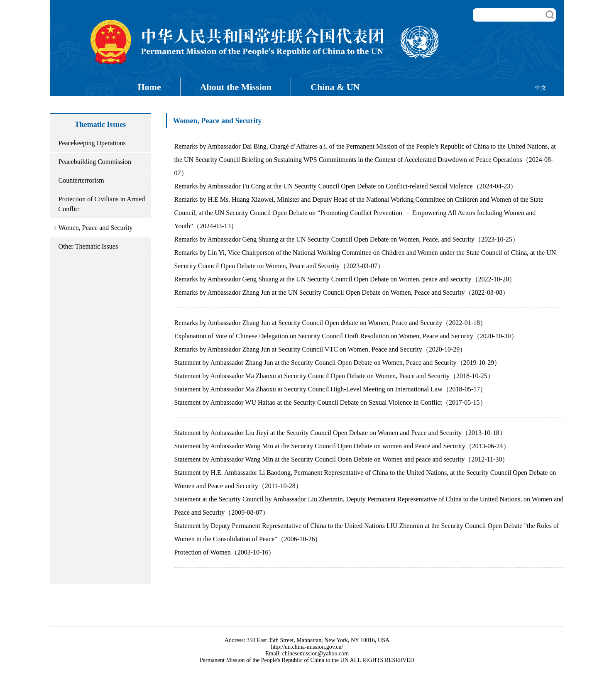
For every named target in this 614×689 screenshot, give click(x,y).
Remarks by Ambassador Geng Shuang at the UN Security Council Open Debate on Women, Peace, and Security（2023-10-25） (346, 239)
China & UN (335, 87)
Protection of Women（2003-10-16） (224, 552)
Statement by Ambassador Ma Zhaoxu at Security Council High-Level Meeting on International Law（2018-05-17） (330, 389)
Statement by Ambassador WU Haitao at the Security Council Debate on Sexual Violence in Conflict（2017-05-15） (330, 402)
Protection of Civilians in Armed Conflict (102, 204)
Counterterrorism (81, 180)
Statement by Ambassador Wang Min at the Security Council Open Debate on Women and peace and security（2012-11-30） (341, 459)
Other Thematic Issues (88, 246)
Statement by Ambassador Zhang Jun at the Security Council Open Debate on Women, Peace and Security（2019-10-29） (337, 362)
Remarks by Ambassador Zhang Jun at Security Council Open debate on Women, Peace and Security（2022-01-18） (330, 322)
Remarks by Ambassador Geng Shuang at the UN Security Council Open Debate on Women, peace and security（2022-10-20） (345, 279)
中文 (541, 88)
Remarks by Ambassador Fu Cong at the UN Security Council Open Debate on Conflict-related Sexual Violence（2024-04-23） (345, 186)
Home (149, 87)
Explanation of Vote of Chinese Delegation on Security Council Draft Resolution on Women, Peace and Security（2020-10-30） (346, 336)
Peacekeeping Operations (92, 143)
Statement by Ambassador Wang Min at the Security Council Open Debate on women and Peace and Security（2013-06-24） (342, 446)
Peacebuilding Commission (95, 161)
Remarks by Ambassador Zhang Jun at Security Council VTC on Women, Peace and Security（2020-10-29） (320, 349)
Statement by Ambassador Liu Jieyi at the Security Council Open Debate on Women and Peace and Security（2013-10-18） (340, 432)
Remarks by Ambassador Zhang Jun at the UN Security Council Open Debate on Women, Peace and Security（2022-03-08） (341, 292)
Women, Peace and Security (96, 227)
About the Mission (236, 87)
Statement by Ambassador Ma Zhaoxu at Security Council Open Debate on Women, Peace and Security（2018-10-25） (334, 375)
